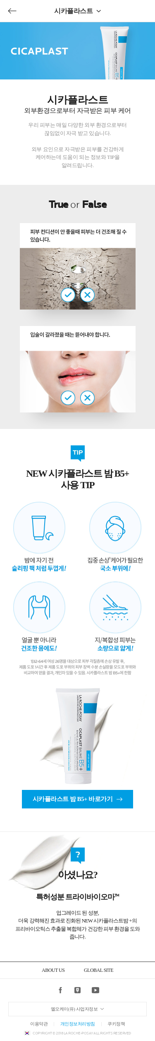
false (87, 295)
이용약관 (39, 1023)
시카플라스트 (73, 10)
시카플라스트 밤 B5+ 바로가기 (73, 799)
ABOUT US (53, 970)
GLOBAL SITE (98, 970)
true (68, 295)
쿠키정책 (116, 1023)
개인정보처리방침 (77, 1023)
